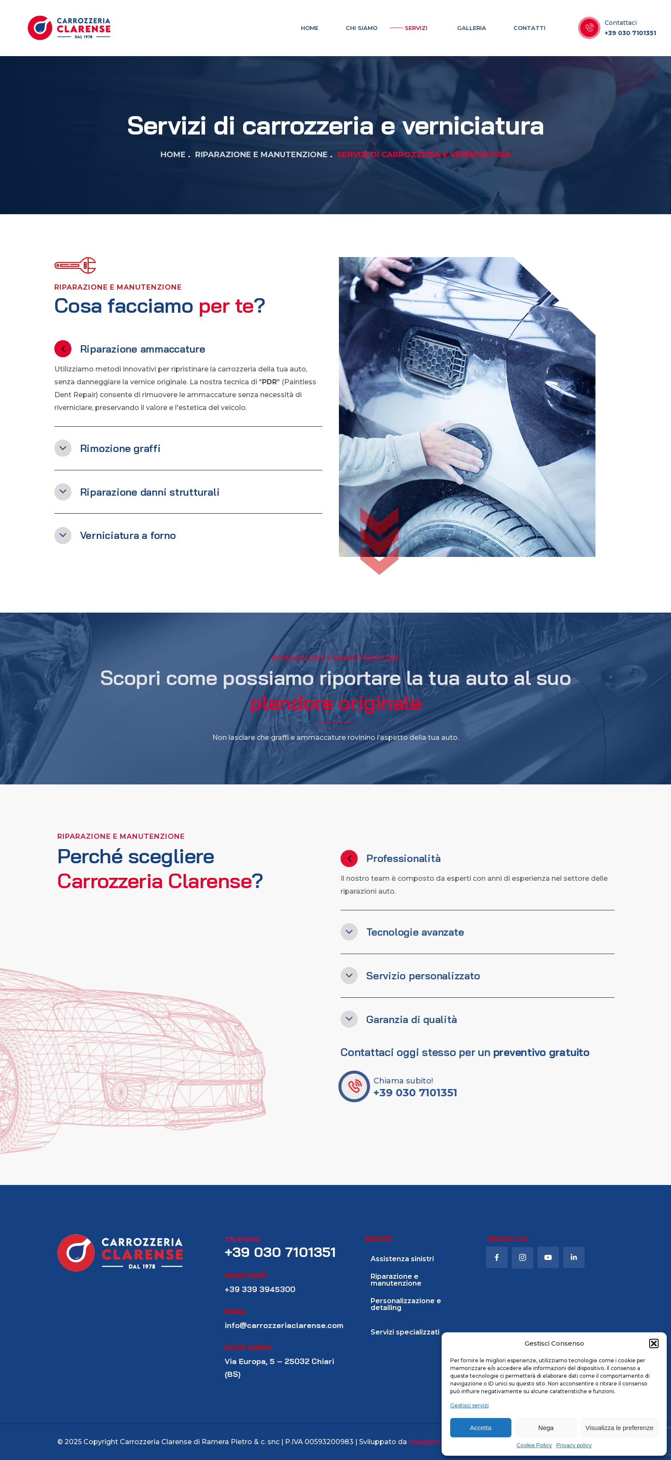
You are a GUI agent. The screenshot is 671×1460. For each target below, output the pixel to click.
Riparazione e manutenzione (261, 154)
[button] (654, 1343)
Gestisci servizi (469, 1405)
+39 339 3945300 (260, 1289)
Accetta (480, 1427)
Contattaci (621, 23)
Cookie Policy (534, 1445)
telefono (243, 1239)
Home (173, 154)
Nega (546, 1427)
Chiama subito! (424, 1081)
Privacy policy (574, 1445)
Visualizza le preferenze (619, 1427)
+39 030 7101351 (630, 33)
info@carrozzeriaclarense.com (284, 1325)
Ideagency (427, 1442)
